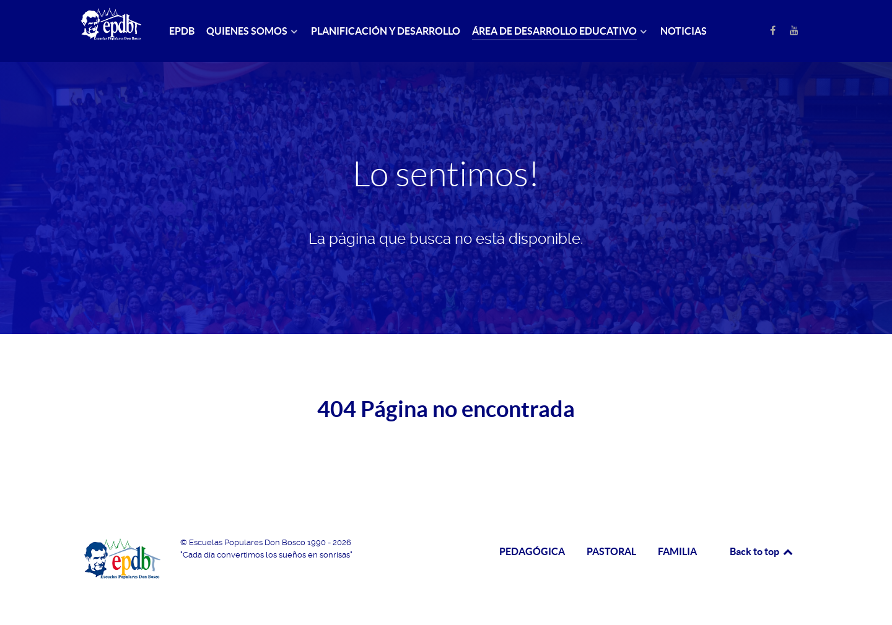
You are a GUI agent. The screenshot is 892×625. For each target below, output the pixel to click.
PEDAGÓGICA (532, 551)
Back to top (762, 551)
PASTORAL (611, 551)
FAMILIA (677, 551)
